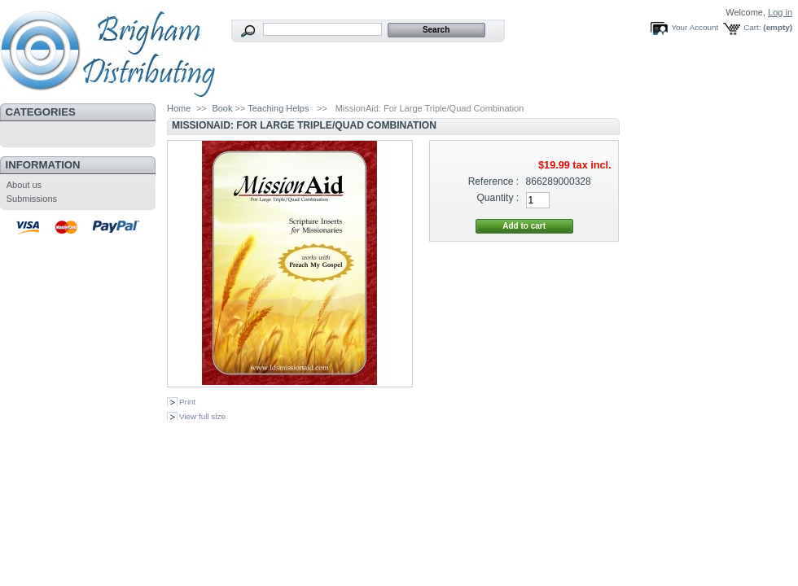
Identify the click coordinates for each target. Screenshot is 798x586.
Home (179, 108)
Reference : (494, 181)
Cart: (752, 27)
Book (222, 108)
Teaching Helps (278, 108)
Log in (780, 12)
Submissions (32, 198)
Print (187, 401)
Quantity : (497, 197)
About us (24, 185)
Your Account (694, 27)
